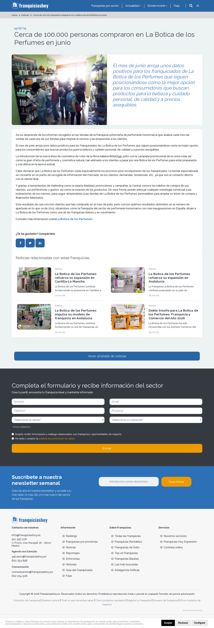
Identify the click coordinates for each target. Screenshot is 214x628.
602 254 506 (19, 576)
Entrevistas (71, 558)
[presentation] (124, 495)
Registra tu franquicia (139, 600)
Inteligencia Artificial (125, 570)
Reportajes (71, 553)
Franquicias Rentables (126, 541)
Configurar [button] (199, 622)
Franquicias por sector (105, 5)
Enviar (107, 448)
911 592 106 (19, 539)
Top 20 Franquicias (124, 553)
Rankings (69, 536)
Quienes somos (50, 600)
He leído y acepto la (45, 438)
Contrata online (171, 547)
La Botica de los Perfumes (74, 219)
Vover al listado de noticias (107, 356)
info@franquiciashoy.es (26, 535)
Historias (69, 564)
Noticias (69, 547)
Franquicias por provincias (80, 541)
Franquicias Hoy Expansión (178, 541)
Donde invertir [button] (156, 5)
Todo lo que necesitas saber (77, 600)
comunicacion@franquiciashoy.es (32, 572)
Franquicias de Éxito (125, 547)
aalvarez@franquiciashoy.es (29, 556)
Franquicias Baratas (125, 558)
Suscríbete (176, 481)
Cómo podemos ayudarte (110, 600)
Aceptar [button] (168, 622)
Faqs (177, 5)
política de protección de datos (57, 438)
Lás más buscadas (124, 564)
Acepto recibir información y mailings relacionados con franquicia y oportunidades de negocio (68, 434)
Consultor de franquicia (27, 600)
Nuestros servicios (173, 536)
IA (197, 5)
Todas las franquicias (126, 536)
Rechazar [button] (183, 622)
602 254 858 (19, 560)
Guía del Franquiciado (77, 570)
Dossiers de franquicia (165, 600)
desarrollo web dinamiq (192, 610)
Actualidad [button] (132, 5)
